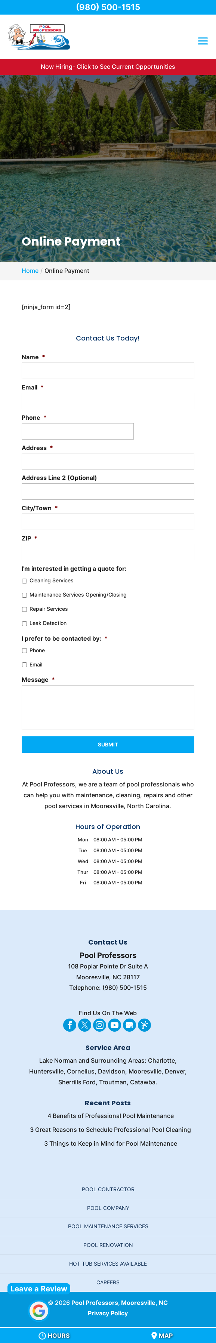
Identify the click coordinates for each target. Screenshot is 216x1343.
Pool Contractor (108, 1189)
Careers (108, 1282)
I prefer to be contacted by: (65, 638)
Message (38, 679)
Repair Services (49, 609)
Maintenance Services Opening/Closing (78, 594)
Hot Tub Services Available (108, 1263)
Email (33, 387)
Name (33, 357)
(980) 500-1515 (108, 7)
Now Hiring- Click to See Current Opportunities (108, 66)
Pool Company (108, 1208)
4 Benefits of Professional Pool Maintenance (110, 1115)
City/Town (40, 508)
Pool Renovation (108, 1245)
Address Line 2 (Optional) (59, 477)
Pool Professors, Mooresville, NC (119, 1302)
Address (37, 448)
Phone (34, 417)
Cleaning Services (52, 580)
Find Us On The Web (108, 1013)
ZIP (29, 538)
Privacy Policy (108, 1313)
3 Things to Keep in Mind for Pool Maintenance (110, 1143)
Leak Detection (48, 623)
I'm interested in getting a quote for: (74, 568)
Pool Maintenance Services (108, 1226)
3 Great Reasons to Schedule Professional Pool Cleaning (110, 1129)
